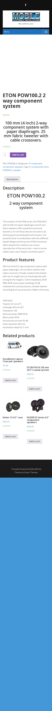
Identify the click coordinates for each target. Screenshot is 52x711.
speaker (17, 170)
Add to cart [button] (10, 380)
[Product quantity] (6, 154)
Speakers (19, 166)
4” (30, 166)
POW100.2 (7, 170)
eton (46, 166)
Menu (6, 31)
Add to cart (18, 155)
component (8, 166)
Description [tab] (12, 179)
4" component (35, 163)
